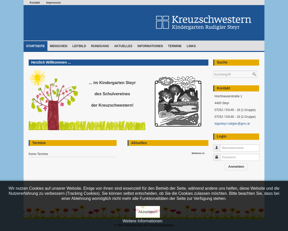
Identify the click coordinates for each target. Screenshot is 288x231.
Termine (175, 46)
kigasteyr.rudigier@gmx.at (232, 123)
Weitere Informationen (142, 221)
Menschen (58, 46)
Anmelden (236, 166)
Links (191, 46)
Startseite (35, 46)
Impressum (53, 2)
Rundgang (100, 46)
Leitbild (79, 46)
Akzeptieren (147, 212)
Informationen (150, 46)
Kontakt (35, 2)
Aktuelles (123, 46)
